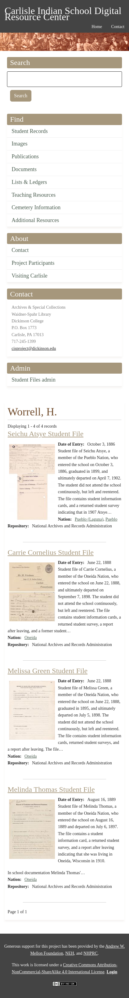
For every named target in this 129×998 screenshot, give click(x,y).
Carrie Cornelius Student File (51, 552)
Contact (20, 250)
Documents (24, 169)
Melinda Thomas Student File (51, 789)
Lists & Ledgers (29, 182)
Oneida (30, 637)
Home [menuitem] (96, 26)
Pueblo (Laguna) (89, 519)
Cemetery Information (36, 207)
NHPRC (91, 953)
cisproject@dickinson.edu (34, 348)
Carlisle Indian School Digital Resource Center (63, 11)
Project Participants (33, 263)
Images (19, 144)
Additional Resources (35, 220)
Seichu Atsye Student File (46, 434)
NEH (69, 953)
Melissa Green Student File (48, 671)
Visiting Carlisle (29, 276)
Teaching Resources (34, 195)
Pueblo (111, 519)
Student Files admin (34, 380)
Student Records (30, 131)
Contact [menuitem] (117, 26)
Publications (25, 156)
